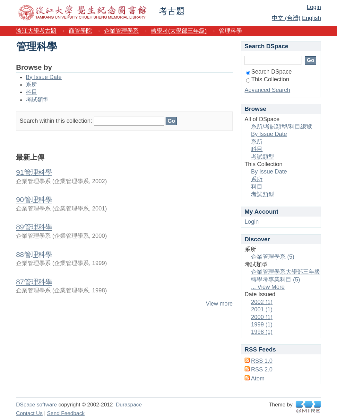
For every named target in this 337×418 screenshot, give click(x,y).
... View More (268, 287)
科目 (31, 92)
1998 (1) (261, 332)
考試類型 (37, 99)
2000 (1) (261, 317)
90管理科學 (34, 200)
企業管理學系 (121, 31)
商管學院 (80, 31)
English (311, 18)
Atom (257, 378)
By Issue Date (44, 77)
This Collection (267, 79)
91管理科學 (34, 172)
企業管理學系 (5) (272, 256)
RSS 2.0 (261, 369)
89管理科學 (34, 227)
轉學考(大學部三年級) (179, 31)
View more (219, 303)
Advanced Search (267, 90)
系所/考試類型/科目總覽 (281, 126)
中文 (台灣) (286, 18)
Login (314, 7)
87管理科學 (34, 282)
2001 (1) (261, 309)
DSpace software (36, 405)
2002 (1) (261, 302)
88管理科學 (34, 255)
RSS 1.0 (261, 361)
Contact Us (29, 413)
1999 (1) (261, 324)
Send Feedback (65, 413)
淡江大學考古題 (36, 31)
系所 (31, 84)
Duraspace (129, 405)
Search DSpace (269, 71)
